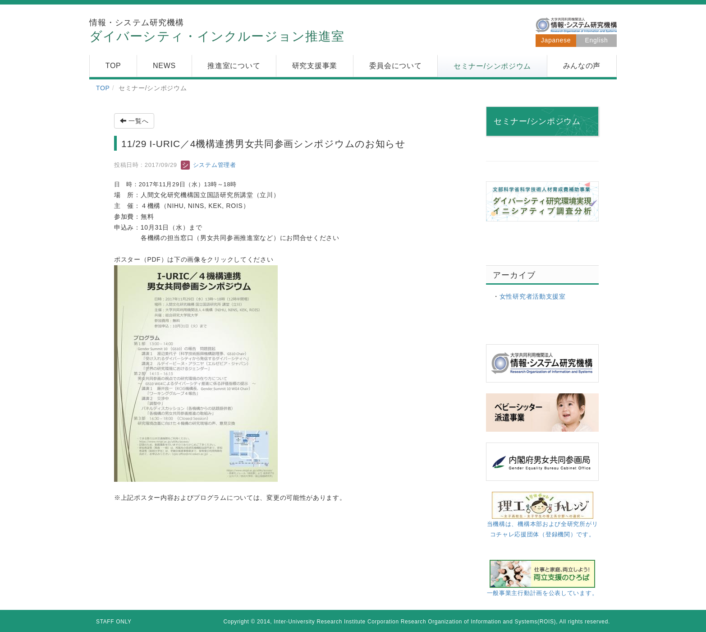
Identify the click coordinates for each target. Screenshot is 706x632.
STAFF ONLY (114, 621)
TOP (103, 88)
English (596, 40)
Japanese (556, 40)
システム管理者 (208, 164)
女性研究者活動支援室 (533, 296)
